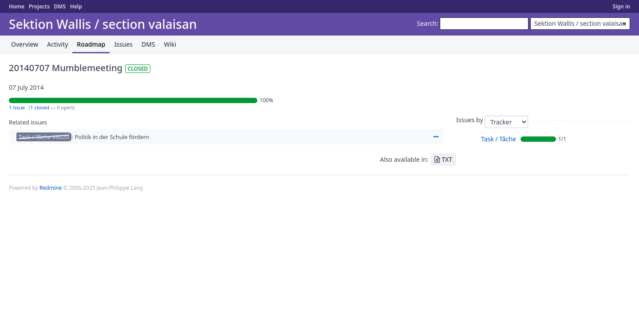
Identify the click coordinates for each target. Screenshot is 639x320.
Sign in (621, 6)
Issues (123, 44)
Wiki (170, 44)
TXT (447, 159)
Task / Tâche (498, 139)
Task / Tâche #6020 (44, 137)
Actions (435, 137)
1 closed (39, 107)
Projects (39, 6)
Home (16, 6)
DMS (60, 6)
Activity (57, 44)
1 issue (17, 107)
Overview (24, 44)
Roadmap (91, 44)
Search (427, 23)
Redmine (50, 188)
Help (76, 6)
